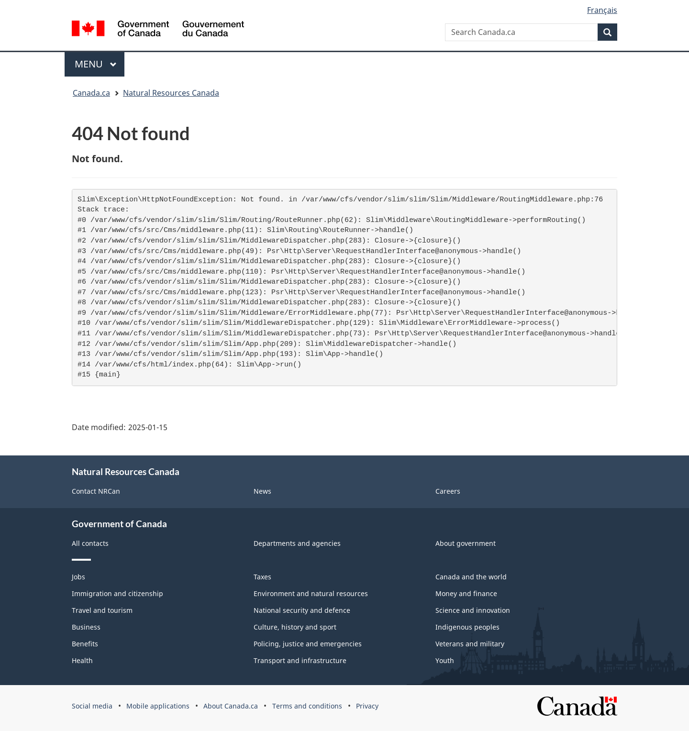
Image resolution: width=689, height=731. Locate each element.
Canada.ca (91, 93)
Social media (92, 705)
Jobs (78, 576)
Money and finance (466, 593)
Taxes (262, 576)
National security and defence (302, 610)
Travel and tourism (102, 610)
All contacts (90, 543)
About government (465, 543)
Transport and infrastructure (300, 660)
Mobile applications (157, 705)
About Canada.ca (230, 705)
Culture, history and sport (295, 626)
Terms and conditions (307, 705)
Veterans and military (469, 643)
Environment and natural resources (311, 593)
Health (82, 660)
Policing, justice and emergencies (308, 643)
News (262, 491)
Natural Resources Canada (171, 93)
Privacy (367, 705)
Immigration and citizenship (117, 593)
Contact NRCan (96, 491)
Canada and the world (471, 576)
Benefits (85, 643)
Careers (447, 491)
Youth (444, 660)
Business (86, 626)
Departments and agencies (297, 543)
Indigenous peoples (467, 626)
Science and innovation (472, 610)
